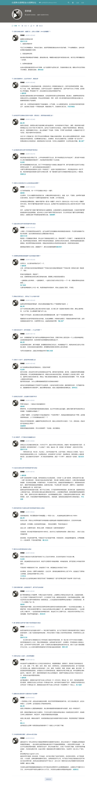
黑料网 (22, 193)
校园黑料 (23, 426)
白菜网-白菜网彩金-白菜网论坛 (24, 2)
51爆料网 (23, 93)
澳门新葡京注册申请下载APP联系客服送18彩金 (26, 623)
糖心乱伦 (45, 540)
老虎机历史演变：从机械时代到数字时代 (25, 396)
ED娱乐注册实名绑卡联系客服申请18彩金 (25, 468)
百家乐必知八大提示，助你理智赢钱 (23, 656)
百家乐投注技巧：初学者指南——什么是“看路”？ (27, 330)
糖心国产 (81, 141)
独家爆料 (52, 215)
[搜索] (68, 2)
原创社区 (42, 614)
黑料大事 (65, 647)
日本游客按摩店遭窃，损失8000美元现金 (25, 734)
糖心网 (22, 123)
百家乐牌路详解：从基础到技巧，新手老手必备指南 (28, 587)
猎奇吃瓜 (74, 388)
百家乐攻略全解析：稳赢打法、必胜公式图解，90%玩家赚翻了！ (32, 31)
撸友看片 (59, 247)
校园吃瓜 (75, 769)
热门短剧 (23, 285)
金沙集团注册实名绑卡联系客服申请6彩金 (25, 150)
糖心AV (22, 723)
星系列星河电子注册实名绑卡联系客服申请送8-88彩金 (28, 508)
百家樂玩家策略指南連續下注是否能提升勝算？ (27, 256)
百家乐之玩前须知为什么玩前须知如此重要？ (26, 183)
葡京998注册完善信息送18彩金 (22, 549)
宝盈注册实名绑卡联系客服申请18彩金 (24, 224)
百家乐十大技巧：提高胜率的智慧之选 (24, 360)
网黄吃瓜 (23, 174)
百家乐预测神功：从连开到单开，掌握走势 (25, 79)
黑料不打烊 (23, 41)
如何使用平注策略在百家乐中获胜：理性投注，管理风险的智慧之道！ (33, 115)
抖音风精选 (71, 106)
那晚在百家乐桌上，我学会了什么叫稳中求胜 (26, 296)
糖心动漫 (50, 351)
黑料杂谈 (40, 70)
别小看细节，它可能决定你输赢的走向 (24, 437)
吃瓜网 (22, 162)
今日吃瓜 (23, 576)
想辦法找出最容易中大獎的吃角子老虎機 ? (25, 694)
